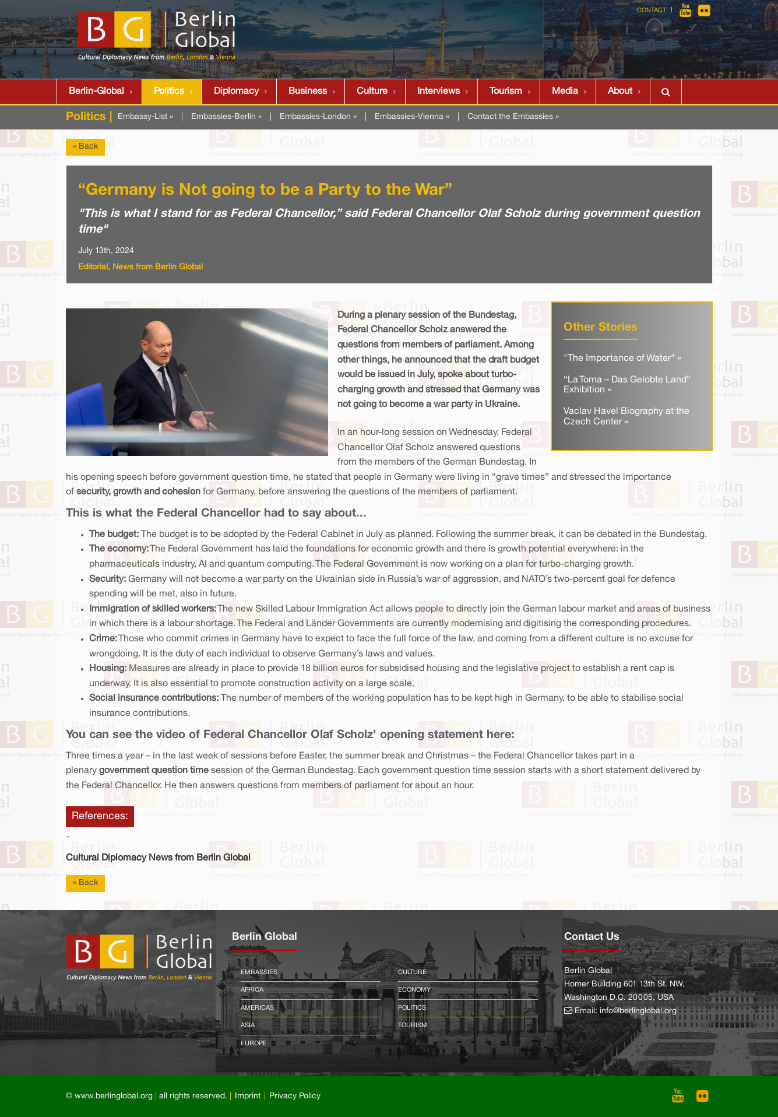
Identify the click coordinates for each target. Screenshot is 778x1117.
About (620, 91)
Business (307, 91)
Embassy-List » (145, 117)
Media (565, 91)
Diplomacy (236, 91)
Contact (651, 10)
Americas (257, 1008)
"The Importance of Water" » (622, 358)
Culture (372, 91)
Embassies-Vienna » (412, 117)
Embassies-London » (318, 117)
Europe (254, 1043)
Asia (248, 1025)
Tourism (506, 91)
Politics (169, 91)
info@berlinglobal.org (638, 1011)
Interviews (438, 91)
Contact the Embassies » (513, 117)
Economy (414, 990)
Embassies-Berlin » (226, 117)
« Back (85, 146)
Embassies (259, 972)
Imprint (247, 1096)
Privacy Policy (295, 1096)
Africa (252, 990)
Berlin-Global (96, 91)
